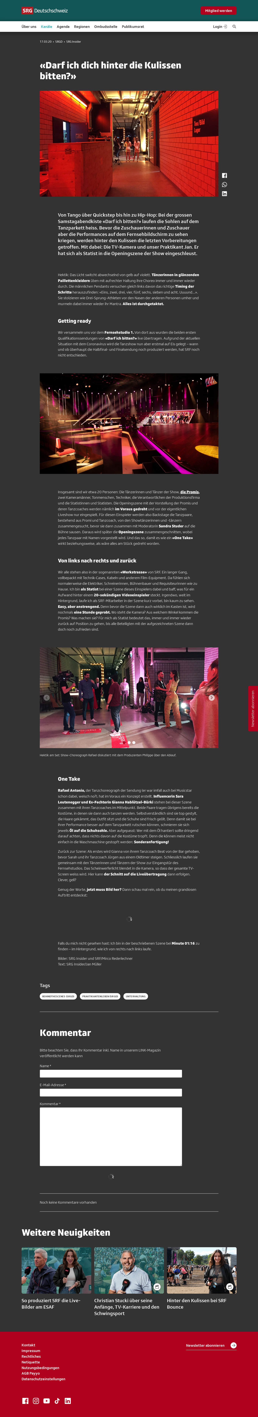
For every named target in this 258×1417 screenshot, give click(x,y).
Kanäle (46, 26)
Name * (45, 1066)
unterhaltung (136, 996)
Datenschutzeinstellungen (43, 1379)
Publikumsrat (133, 26)
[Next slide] (212, 698)
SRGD (58, 41)
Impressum (31, 1351)
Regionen (82, 26)
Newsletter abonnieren (211, 1345)
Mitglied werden (218, 11)
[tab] (124, 742)
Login (220, 26)
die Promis (189, 492)
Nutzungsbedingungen (40, 1368)
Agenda (63, 26)
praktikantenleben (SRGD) (100, 996)
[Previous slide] (47, 698)
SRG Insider (73, 41)
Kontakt (28, 1345)
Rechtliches (31, 1356)
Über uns (29, 26)
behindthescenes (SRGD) (58, 996)
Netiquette (31, 1362)
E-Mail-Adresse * (53, 1085)
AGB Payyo (31, 1373)
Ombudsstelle (105, 26)
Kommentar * (50, 1104)
